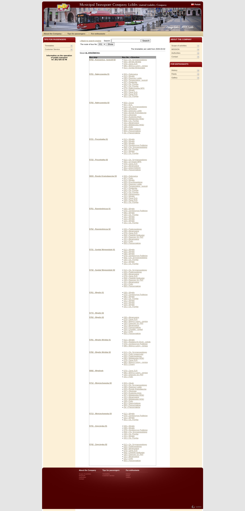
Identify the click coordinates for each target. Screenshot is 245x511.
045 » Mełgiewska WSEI (134, 358)
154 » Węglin (129, 221)
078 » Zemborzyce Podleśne (136, 145)
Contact (175, 57)
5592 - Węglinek (96, 371)
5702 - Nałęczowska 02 (99, 103)
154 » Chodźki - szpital (133, 329)
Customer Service (52, 49)
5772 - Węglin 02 (96, 313)
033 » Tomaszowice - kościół (136, 80)
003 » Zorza (129, 103)
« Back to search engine (90, 41)
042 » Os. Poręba (131, 84)
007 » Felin (128, 178)
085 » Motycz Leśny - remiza (136, 66)
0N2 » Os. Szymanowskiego (135, 147)
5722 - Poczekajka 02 (98, 160)
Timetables (49, 46)
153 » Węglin (129, 219)
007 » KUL (128, 105)
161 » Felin (128, 241)
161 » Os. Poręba (131, 153)
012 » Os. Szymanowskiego (135, 60)
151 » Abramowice (131, 123)
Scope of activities (179, 46)
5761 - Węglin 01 (96, 292)
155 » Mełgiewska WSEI (134, 125)
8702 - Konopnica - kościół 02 (102, 60)
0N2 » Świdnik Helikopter (134, 235)
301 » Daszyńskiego (132, 129)
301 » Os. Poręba (131, 96)
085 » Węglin (129, 213)
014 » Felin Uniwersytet (133, 354)
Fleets (174, 74)
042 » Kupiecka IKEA (133, 117)
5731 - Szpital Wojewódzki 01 (102, 250)
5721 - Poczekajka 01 (98, 139)
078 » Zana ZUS (131, 64)
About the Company (53, 34)
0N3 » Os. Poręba (131, 121)
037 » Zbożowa (130, 115)
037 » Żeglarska (130, 82)
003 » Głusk (129, 383)
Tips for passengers (77, 34)
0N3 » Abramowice (132, 194)
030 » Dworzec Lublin (133, 78)
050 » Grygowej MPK (133, 162)
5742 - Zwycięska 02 (98, 444)
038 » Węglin (129, 143)
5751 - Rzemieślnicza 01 (100, 209)
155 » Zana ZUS (131, 92)
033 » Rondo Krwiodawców (135, 113)
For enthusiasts (98, 34)
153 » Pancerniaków (132, 327)
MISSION (175, 49)
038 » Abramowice (131, 231)
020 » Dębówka (130, 109)
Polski (197, 4)
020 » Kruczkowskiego (133, 182)
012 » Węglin (129, 76)
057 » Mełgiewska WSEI (134, 119)
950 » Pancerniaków (132, 131)
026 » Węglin (129, 141)
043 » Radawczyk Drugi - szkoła (137, 342)
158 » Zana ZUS (131, 94)
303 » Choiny (129, 364)
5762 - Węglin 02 (96, 317)
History (174, 70)
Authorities (176, 53)
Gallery (174, 78)
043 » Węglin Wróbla (132, 62)
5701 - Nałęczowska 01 (99, 74)
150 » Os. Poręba (131, 149)
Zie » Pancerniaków (132, 133)
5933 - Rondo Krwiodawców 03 (103, 176)
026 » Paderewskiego (133, 229)
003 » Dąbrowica (131, 74)
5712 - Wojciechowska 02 (100, 383)
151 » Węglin (129, 90)
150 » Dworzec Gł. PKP (134, 237)
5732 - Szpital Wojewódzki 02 (102, 270)
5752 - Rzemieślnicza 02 (100, 229)
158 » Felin (128, 127)
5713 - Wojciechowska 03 (100, 414)
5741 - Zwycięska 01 (98, 426)
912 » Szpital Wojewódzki (134, 68)
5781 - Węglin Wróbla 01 (100, 340)
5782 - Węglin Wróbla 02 (100, 352)
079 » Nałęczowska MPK (134, 88)
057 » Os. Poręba (131, 86)
